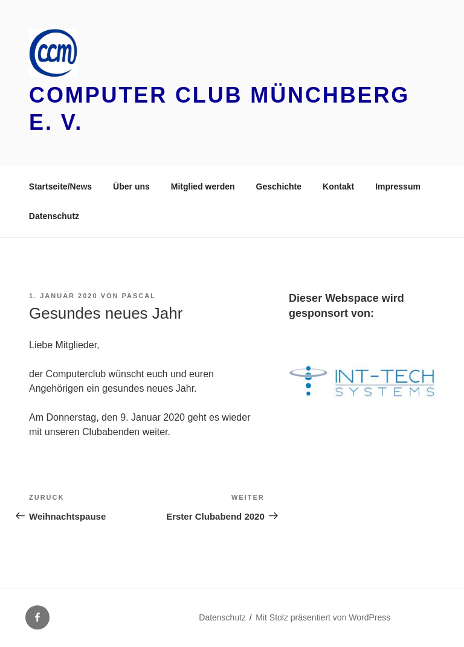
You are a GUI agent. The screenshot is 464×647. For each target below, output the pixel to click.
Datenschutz (54, 216)
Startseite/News (60, 186)
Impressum (397, 186)
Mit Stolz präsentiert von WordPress (323, 617)
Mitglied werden (203, 186)
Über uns (131, 186)
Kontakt (338, 186)
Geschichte (278, 186)
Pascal (139, 295)
